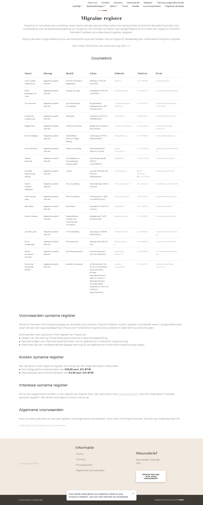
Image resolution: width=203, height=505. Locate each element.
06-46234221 (142, 184)
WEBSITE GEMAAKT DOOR (169, 500)
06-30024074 (143, 158)
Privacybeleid (84, 465)
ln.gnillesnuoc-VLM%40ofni (167, 184)
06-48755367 (142, 251)
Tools (125, 6)
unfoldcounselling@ (164, 126)
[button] (21, 472)
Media (135, 6)
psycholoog (119, 251)
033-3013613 (142, 196)
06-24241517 (142, 264)
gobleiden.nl (119, 158)
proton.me (160, 267)
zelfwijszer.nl (120, 116)
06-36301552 (142, 232)
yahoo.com (160, 129)
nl (156, 151)
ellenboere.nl (120, 206)
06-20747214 (142, 103)
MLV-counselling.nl (122, 184)
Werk (113, 6)
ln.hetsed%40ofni (163, 81)
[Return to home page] (27, 4)
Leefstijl (76, 6)
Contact (81, 459)
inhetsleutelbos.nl (122, 232)
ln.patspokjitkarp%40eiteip (167, 91)
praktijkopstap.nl (122, 91)
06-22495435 (142, 126)
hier (128, 46)
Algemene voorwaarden (90, 470)
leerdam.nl (119, 254)
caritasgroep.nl (121, 171)
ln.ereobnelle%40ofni (164, 206)
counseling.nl (120, 151)
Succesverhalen (152, 6)
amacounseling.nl (122, 196)
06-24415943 (144, 177)
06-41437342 (142, 206)
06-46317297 (142, 91)
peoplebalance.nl (121, 216)
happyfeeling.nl (121, 136)
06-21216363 (142, 216)
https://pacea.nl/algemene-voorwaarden (42, 425)
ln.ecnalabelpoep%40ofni (166, 216)
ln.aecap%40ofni (29, 463)
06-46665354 (142, 241)
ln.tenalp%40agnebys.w (166, 136)
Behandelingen (95, 6)
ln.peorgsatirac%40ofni (165, 171)
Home (79, 454)
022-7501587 (142, 136)
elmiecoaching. (121, 241)
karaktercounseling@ (164, 264)
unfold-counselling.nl (123, 126)
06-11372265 (142, 116)
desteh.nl (118, 81)
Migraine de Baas (174, 6)
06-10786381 (142, 81)
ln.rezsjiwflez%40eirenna (166, 116)
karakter (118, 264)
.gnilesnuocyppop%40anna (167, 148)
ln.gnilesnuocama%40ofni (166, 196)
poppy (117, 148)
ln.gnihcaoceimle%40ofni (166, 241)
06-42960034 (143, 148)
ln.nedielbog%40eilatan (165, 158)
